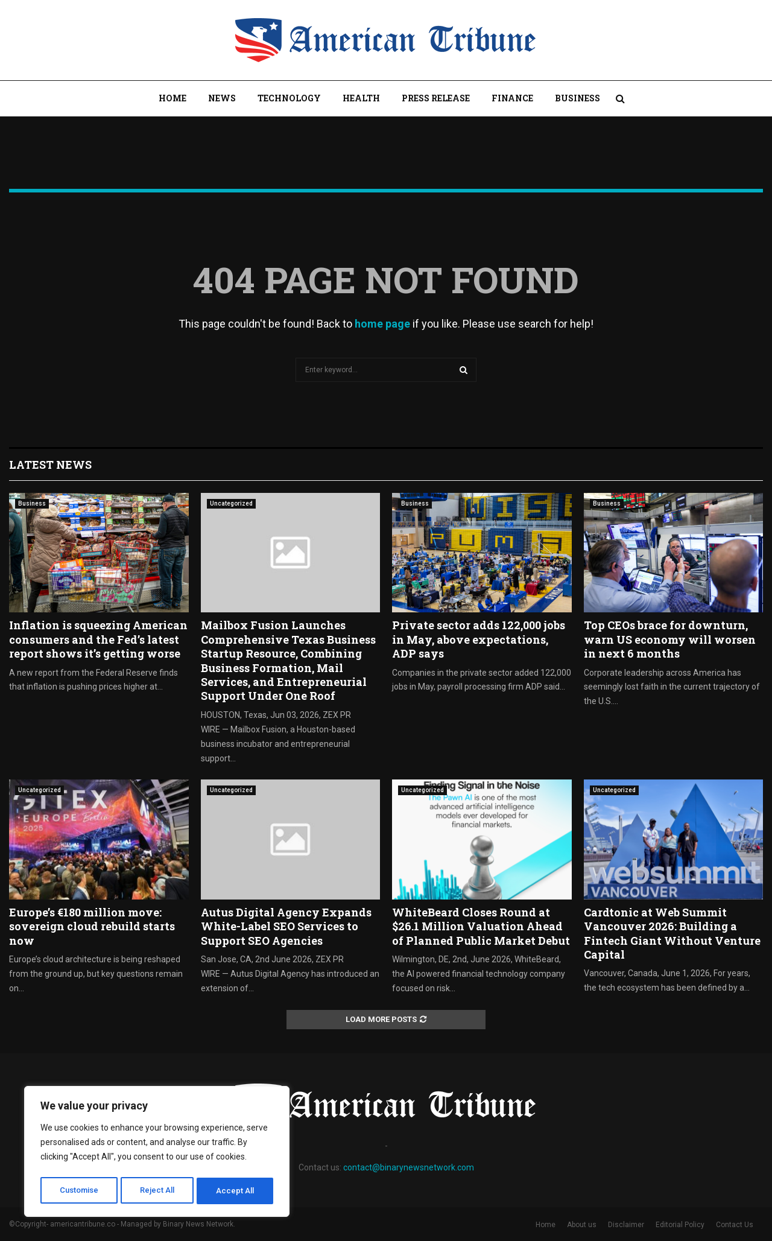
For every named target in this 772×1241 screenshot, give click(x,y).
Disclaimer (626, 1224)
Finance (512, 98)
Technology (289, 98)
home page (382, 323)
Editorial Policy (680, 1224)
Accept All (236, 1191)
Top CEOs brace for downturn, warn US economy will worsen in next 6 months (670, 639)
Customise (79, 1191)
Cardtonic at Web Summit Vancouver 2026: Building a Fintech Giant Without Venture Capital (672, 933)
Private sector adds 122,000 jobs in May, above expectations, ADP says (478, 639)
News (222, 98)
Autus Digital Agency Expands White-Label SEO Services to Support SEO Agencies (286, 926)
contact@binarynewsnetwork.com (408, 1167)
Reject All (159, 1191)
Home (172, 98)
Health (361, 98)
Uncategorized (231, 503)
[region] (157, 1153)
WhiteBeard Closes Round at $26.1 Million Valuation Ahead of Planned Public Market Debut (481, 926)
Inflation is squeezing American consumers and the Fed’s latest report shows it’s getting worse (98, 639)
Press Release (436, 98)
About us (581, 1224)
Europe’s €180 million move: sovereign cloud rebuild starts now (92, 926)
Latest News (50, 464)
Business (577, 98)
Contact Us (734, 1224)
